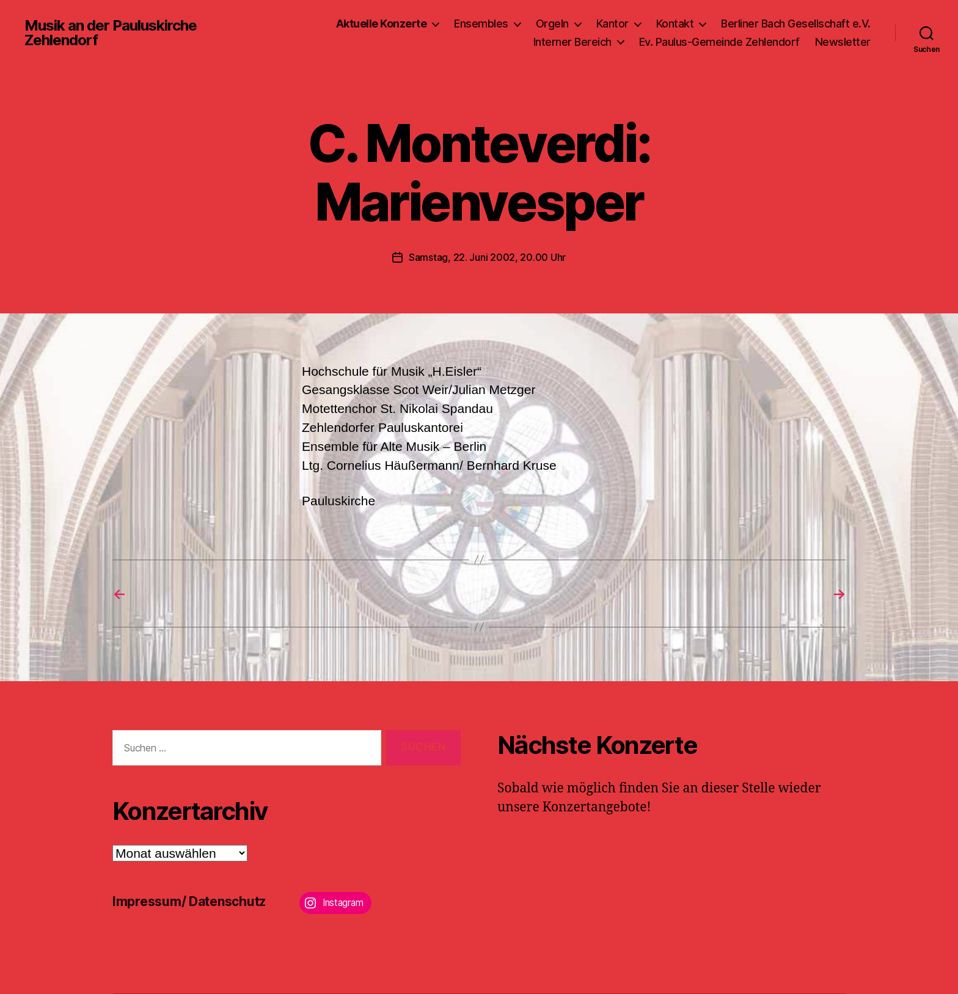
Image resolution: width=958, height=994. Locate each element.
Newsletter (843, 41)
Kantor (612, 23)
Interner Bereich (572, 41)
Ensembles (481, 23)
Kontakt (675, 23)
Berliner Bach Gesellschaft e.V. (796, 23)
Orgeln (552, 23)
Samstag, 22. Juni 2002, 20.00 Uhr (487, 257)
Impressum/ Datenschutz (189, 901)
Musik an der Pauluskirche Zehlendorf (110, 33)
